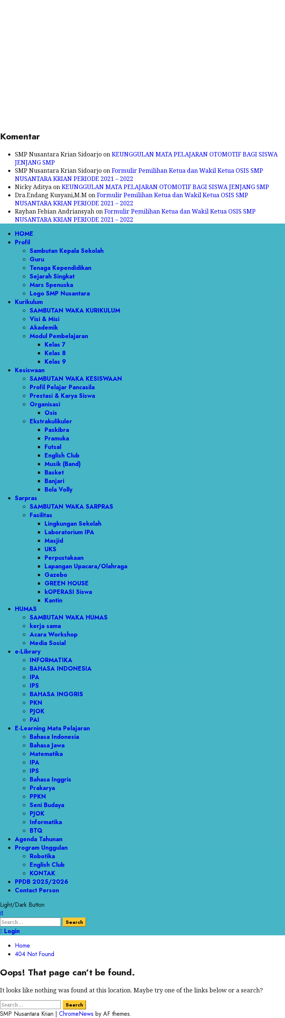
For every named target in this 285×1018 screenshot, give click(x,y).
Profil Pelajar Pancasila (62, 387)
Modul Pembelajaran (59, 336)
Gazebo (56, 575)
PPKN (38, 796)
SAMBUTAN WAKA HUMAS (69, 617)
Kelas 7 (55, 344)
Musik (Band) (63, 464)
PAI (34, 719)
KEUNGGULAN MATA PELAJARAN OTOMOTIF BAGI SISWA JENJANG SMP (165, 187)
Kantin (53, 600)
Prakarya (42, 788)
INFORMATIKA (51, 660)
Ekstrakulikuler (51, 421)
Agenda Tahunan (38, 839)
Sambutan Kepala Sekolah (67, 251)
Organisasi (45, 404)
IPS (34, 685)
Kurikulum (29, 302)
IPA (34, 677)
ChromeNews (76, 1013)
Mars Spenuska (51, 285)
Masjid (54, 540)
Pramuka (57, 438)
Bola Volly (58, 489)
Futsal (53, 447)
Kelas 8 (55, 353)
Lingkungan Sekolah (73, 523)
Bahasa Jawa (47, 745)
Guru (37, 259)
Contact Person (37, 890)
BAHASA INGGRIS (56, 694)
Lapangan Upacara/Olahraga (86, 566)
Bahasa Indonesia (54, 737)
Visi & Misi (44, 319)
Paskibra (57, 430)
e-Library (27, 651)
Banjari (54, 481)
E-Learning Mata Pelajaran (52, 728)
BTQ (36, 830)
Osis (51, 413)
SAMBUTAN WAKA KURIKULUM (75, 310)
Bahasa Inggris (50, 779)
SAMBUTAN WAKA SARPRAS (71, 506)
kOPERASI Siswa (68, 592)
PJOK (37, 711)
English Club (62, 455)
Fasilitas (41, 515)
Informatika (46, 822)
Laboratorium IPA (69, 532)
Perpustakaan (64, 557)
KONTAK (42, 873)
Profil (22, 242)
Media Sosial (48, 643)
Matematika (46, 754)
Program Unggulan (41, 847)
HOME (24, 233)
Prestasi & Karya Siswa (62, 395)
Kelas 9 (55, 361)
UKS (50, 549)
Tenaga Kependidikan (60, 268)
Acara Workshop (54, 634)
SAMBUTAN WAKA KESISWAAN (76, 378)
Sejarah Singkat (52, 276)
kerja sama (45, 626)
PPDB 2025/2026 (41, 881)
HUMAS (26, 609)
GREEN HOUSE (67, 583)
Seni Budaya (47, 805)
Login (10, 931)
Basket (54, 472)
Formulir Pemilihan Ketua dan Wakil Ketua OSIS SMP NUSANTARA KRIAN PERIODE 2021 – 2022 (131, 199)
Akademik (44, 327)
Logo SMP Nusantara (60, 293)
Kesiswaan (30, 370)
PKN (36, 702)
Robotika (42, 856)
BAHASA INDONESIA (61, 668)
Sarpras (26, 498)
